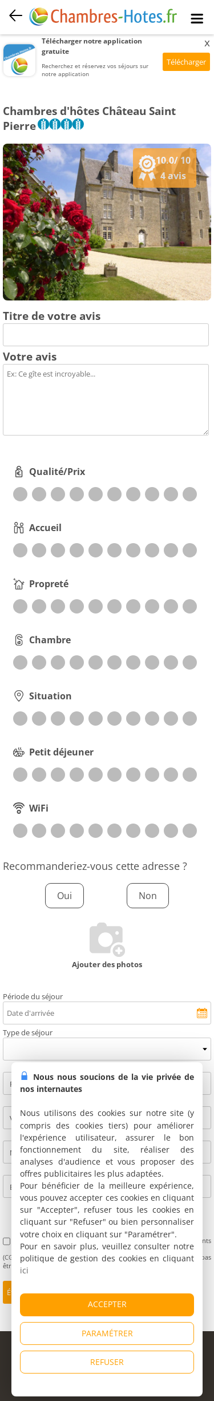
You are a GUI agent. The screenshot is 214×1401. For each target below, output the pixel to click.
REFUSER (107, 1361)
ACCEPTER (107, 1304)
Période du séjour (33, 996)
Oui (64, 895)
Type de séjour (28, 1032)
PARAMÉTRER (107, 1333)
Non (148, 895)
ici (24, 1270)
